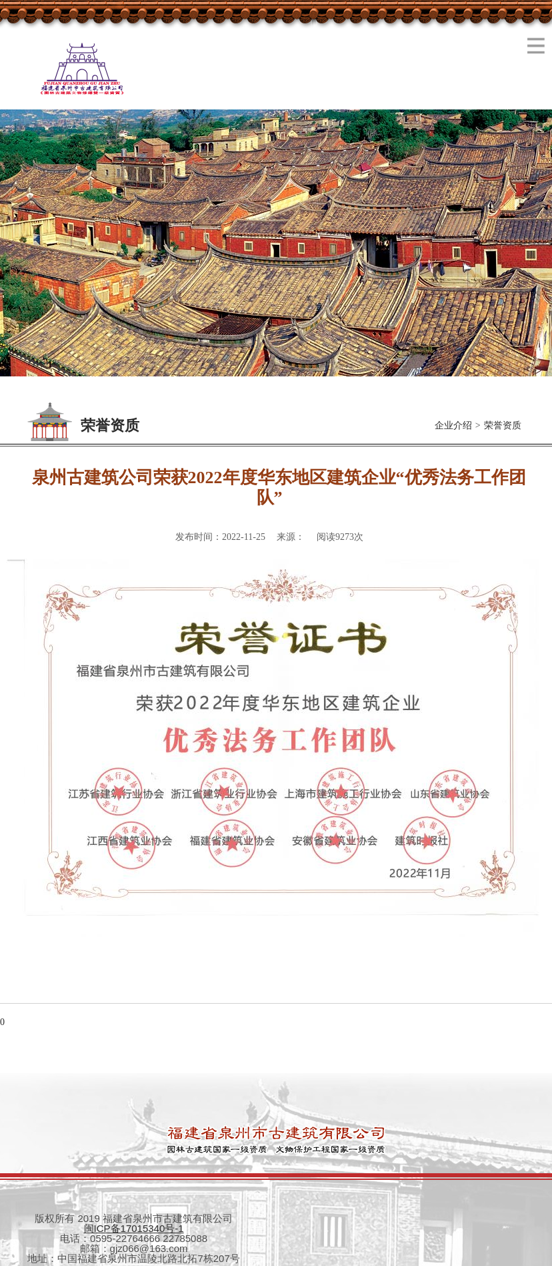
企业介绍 (453, 425)
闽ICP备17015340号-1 (134, 1228)
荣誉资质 (502, 425)
